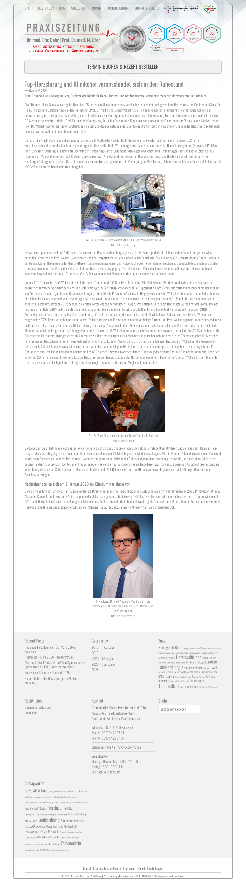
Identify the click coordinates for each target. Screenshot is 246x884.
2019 (95, 652)
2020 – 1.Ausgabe (103, 658)
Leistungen (46, 8)
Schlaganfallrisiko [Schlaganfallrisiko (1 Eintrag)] (174, 681)
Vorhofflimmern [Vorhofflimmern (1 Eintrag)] (203, 687)
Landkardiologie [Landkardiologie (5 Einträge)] (170, 666)
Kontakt (87, 868)
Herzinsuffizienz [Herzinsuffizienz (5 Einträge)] (188, 657)
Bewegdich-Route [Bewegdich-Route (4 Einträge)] (170, 647)
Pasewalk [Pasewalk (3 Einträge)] (170, 676)
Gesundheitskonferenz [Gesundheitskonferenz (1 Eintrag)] (70, 797)
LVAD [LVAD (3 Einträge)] (213, 667)
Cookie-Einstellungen (150, 868)
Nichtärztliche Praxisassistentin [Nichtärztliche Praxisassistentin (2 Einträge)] (202, 672)
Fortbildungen (117, 8)
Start (29, 8)
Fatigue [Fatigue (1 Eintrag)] (218, 648)
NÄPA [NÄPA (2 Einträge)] (161, 676)
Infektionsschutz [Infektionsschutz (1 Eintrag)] (180, 662)
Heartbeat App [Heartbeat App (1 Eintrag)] (193, 652)
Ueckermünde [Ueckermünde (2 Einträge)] (191, 686)
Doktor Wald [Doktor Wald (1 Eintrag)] (212, 648)
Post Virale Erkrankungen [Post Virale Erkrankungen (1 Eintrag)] (183, 676)
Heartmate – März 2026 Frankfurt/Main (49, 657)
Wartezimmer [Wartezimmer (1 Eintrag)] (212, 687)
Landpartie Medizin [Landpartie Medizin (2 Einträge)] (193, 668)
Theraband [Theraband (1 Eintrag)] (28, 850)
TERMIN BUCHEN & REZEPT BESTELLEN (123, 66)
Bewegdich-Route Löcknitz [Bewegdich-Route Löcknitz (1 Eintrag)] (192, 648)
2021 (95, 669)
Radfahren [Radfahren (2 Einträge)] (211, 676)
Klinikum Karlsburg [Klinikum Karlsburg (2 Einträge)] (195, 662)
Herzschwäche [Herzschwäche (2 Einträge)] (209, 658)
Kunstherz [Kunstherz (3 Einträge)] (211, 661)
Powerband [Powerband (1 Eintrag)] (79, 832)
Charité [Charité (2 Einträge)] (204, 648)
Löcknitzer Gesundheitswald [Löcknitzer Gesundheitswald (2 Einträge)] (172, 672)
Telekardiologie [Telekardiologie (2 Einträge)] (196, 680)
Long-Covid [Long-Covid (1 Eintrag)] (206, 668)
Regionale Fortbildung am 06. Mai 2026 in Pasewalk (50, 649)
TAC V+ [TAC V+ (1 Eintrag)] (183, 681)
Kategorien (78, 8)
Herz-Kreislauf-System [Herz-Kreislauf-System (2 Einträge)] (36, 808)
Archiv (96, 8)
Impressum (31, 712)
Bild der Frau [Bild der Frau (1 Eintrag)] (70, 791)
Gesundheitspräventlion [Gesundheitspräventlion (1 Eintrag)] (31, 802)
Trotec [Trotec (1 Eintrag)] (181, 687)
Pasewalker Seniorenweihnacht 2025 (47, 672)
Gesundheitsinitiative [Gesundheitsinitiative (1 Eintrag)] (182, 652)
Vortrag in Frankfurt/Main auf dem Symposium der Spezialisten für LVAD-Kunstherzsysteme (55, 664)
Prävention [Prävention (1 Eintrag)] (202, 676)
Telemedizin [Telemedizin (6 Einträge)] (168, 685)
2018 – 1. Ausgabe (103, 647)
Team (62, 8)
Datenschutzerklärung (38, 707)
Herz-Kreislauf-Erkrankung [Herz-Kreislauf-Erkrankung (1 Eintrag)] (206, 652)
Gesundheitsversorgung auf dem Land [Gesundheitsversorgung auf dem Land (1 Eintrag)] (50, 802)
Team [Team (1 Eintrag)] (187, 681)
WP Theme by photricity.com (118, 876)
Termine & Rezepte (146, 8)
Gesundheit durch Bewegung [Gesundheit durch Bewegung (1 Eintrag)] (166, 652)
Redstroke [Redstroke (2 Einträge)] (163, 680)
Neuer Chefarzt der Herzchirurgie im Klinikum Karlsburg (52, 680)
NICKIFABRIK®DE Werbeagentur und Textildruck (160, 876)
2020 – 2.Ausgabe (103, 664)
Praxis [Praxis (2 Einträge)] (195, 676)
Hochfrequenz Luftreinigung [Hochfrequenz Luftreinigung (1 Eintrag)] (166, 662)
